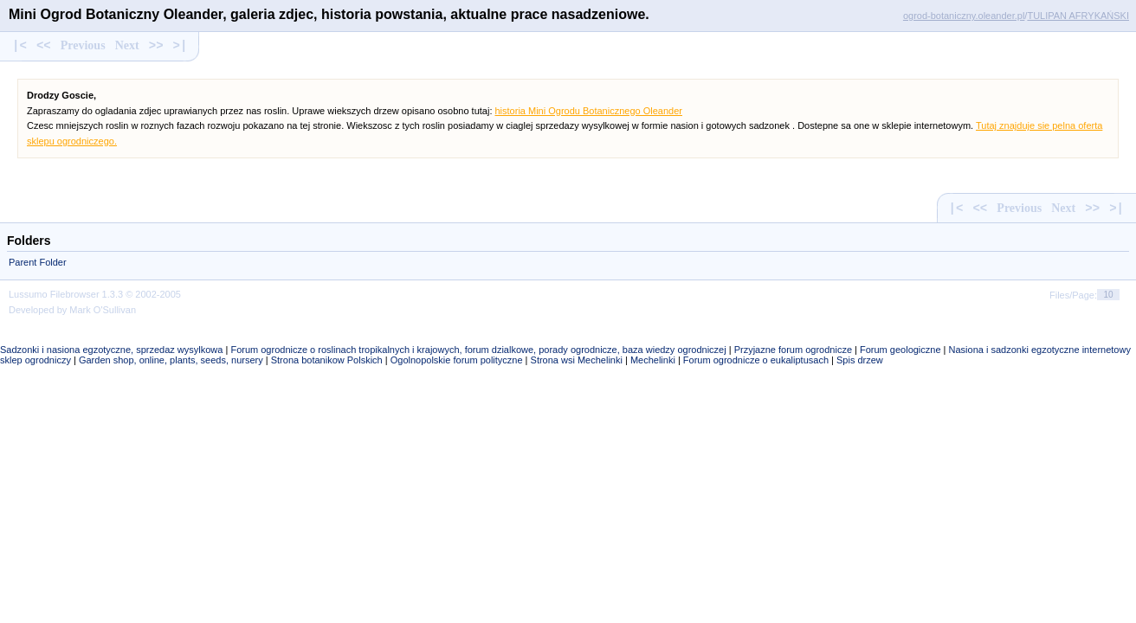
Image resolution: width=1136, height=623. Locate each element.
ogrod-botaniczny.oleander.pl (963, 15)
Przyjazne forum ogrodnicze (793, 349)
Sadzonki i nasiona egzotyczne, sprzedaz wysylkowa (111, 349)
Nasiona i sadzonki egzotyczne (1014, 349)
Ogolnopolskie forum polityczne (456, 360)
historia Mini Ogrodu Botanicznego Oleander (588, 111)
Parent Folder (38, 262)
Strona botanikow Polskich (327, 360)
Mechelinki (652, 360)
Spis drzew (859, 360)
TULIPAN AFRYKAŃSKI (1078, 15)
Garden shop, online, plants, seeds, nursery (171, 360)
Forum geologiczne (900, 349)
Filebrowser (75, 294)
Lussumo (28, 294)
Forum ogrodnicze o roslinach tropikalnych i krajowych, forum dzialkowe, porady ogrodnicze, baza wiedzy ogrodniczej (478, 349)
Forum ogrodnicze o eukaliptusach (756, 360)
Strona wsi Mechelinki (577, 360)
